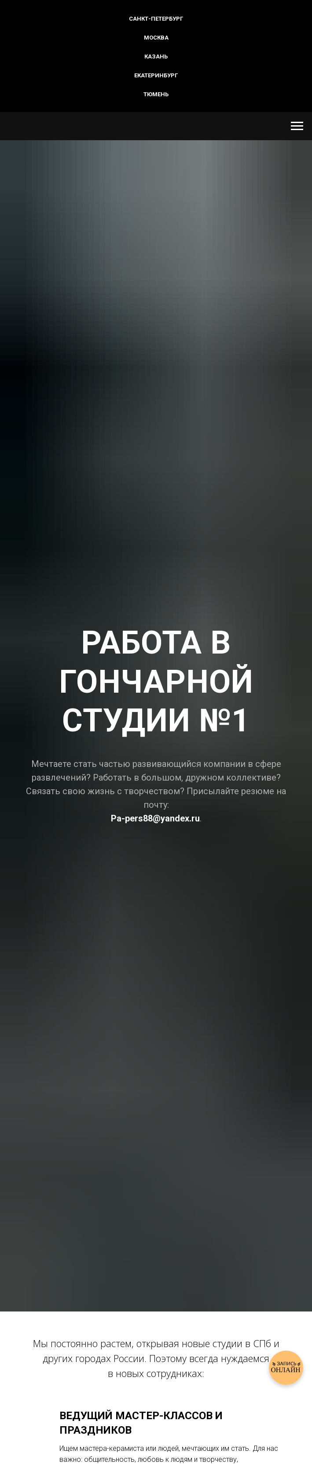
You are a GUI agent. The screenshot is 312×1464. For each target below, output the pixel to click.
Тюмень (156, 94)
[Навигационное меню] (297, 126)
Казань (156, 56)
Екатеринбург (156, 75)
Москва (156, 37)
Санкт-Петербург (156, 18)
